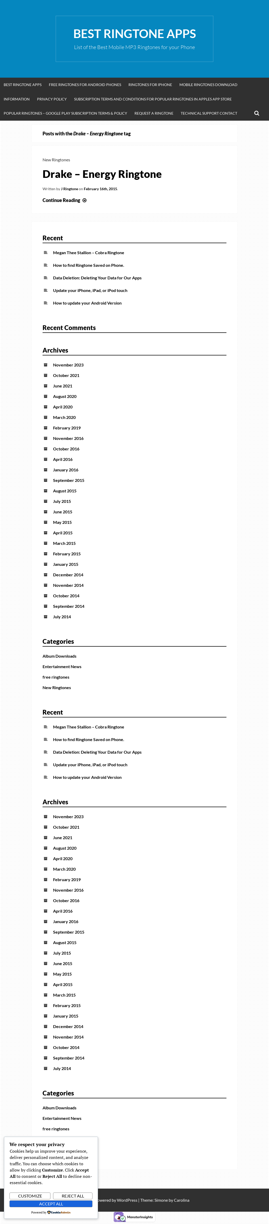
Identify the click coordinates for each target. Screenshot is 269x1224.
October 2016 (66, 448)
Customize (30, 1195)
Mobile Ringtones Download (208, 84)
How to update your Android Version (87, 302)
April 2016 (63, 459)
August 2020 (64, 396)
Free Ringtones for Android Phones (85, 84)
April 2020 (63, 406)
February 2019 (67, 427)
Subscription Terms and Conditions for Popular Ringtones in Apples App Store (153, 99)
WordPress (127, 1200)
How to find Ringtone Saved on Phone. (88, 265)
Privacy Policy (52, 99)
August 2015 (64, 490)
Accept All (51, 1203)
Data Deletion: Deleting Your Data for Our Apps (97, 277)
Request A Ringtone (153, 113)
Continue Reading (65, 200)
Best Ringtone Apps (134, 33)
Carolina (181, 1200)
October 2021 (66, 375)
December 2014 (68, 574)
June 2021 (62, 385)
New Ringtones (56, 159)
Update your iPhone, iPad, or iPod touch (90, 290)
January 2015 (65, 564)
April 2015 (63, 532)
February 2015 (67, 553)
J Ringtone (69, 189)
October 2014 (66, 595)
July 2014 (62, 616)
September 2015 (68, 480)
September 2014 (68, 606)
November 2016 (68, 438)
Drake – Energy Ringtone (102, 174)
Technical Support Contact (209, 113)
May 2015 (62, 522)
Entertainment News (62, 666)
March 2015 (64, 543)
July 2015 (62, 501)
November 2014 (68, 585)
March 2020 (64, 417)
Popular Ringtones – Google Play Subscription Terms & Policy (65, 113)
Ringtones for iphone (150, 84)
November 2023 (68, 364)
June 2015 (62, 511)
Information (17, 99)
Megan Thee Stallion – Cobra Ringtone (88, 252)
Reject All (73, 1195)
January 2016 (65, 469)
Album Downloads (59, 655)
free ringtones (56, 676)
